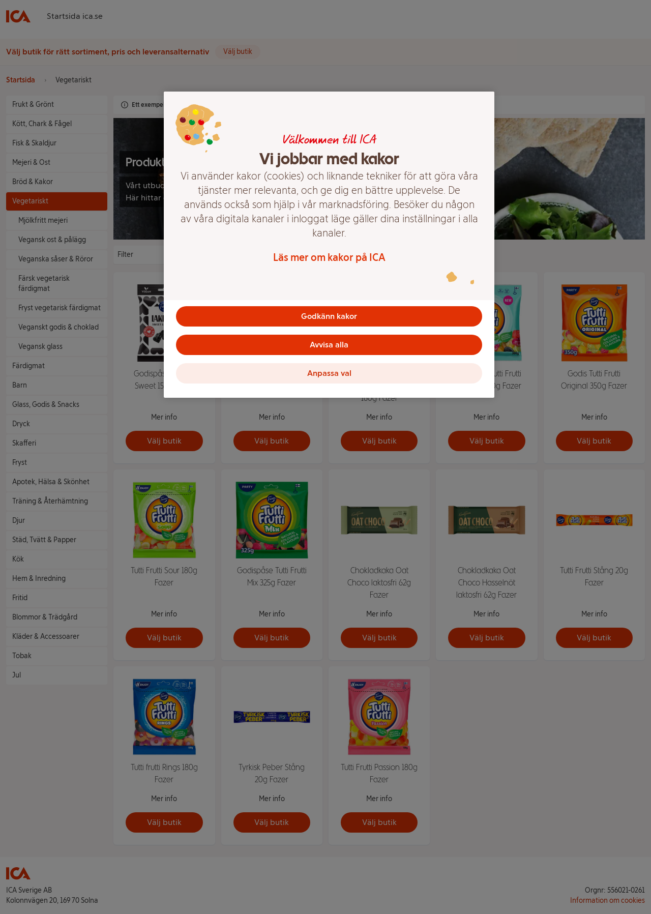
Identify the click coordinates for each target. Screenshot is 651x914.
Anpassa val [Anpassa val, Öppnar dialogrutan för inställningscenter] (329, 373)
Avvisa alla (329, 344)
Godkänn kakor (329, 316)
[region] (329, 245)
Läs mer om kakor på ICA (329, 257)
